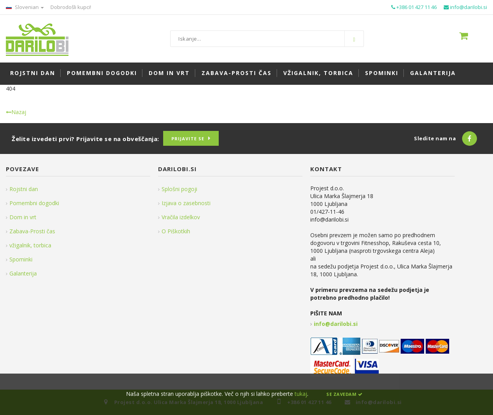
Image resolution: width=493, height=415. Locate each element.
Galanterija (23, 273)
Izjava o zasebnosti (186, 203)
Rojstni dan (23, 189)
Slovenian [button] (25, 7)
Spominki (20, 259)
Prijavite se (187, 138)
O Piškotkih (176, 231)
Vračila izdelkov (181, 217)
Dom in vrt (22, 217)
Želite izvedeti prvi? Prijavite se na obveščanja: (85, 139)
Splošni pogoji (179, 189)
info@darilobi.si (336, 323)
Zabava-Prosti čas (32, 231)
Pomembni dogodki (34, 203)
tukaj (301, 393)
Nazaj (16, 112)
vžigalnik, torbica (30, 245)
